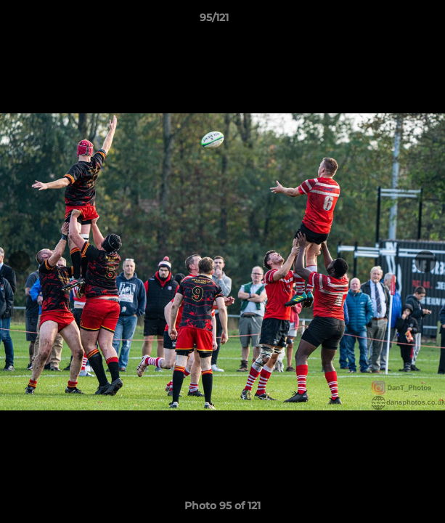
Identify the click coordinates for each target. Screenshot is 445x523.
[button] (392, 21)
